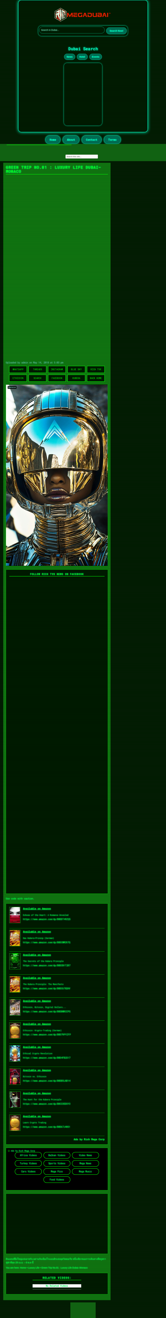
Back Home (96, 378)
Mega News (85, 1163)
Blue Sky (76, 369)
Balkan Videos (56, 1155)
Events (95, 56)
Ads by (79, 1139)
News (70, 56)
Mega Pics (57, 1171)
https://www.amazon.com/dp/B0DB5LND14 (46, 1080)
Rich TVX (96, 369)
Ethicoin (18, 378)
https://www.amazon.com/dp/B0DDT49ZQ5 (47, 919)
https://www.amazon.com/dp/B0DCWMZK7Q (46, 942)
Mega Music (85, 1171)
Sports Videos (56, 1163)
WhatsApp (18, 369)
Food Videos (57, 1179)
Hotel (82, 56)
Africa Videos (28, 1155)
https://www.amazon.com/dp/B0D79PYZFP (47, 1034)
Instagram (57, 369)
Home (53, 139)
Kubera (76, 378)
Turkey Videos (28, 1163)
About (71, 139)
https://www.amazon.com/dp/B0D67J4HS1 (46, 1126)
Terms (112, 139)
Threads (37, 369)
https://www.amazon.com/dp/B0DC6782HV (46, 988)
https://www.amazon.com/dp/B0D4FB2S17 (46, 1057)
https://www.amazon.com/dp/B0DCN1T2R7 (46, 965)
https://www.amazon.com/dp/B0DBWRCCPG (47, 1011)
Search (37, 378)
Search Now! (116, 31)
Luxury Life (33, 1267)
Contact (91, 139)
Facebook (57, 378)
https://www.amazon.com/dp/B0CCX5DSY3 (46, 1103)
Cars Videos (28, 1171)
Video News (85, 1155)
